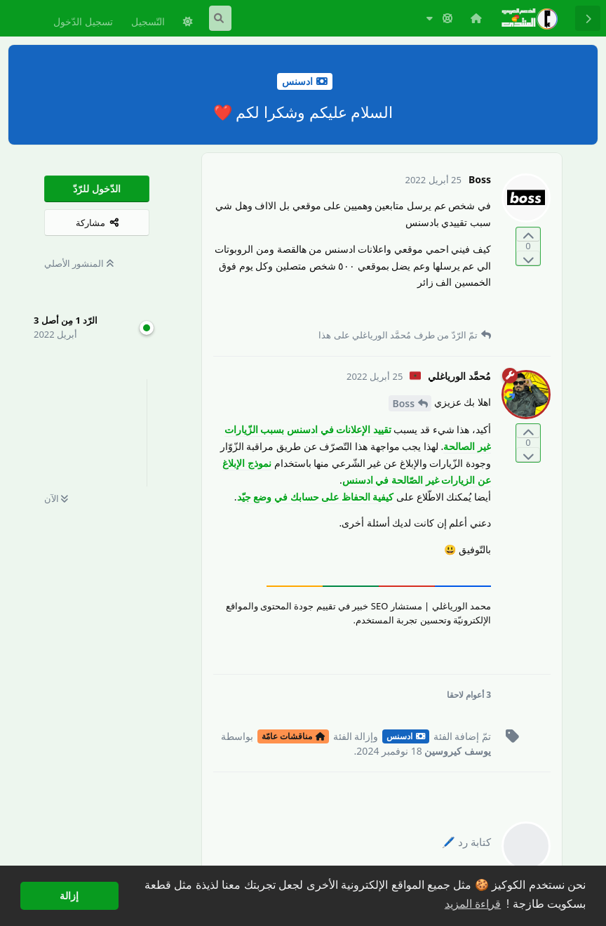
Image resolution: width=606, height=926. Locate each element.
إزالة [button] (69, 895)
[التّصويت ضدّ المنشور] (528, 258)
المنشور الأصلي (79, 263)
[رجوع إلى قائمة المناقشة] (587, 18)
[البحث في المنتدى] (220, 18)
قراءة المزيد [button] (473, 904)
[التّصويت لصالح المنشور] (528, 234)
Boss (403, 403)
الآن (56, 498)
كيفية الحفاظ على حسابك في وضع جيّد (315, 496)
